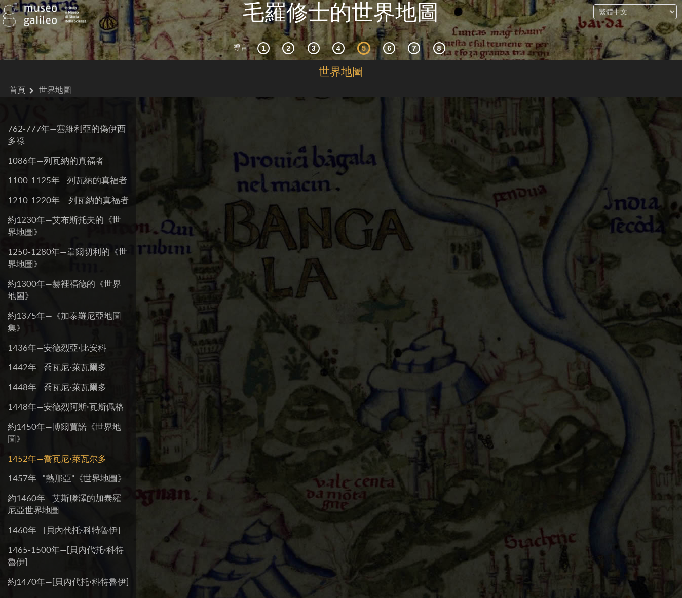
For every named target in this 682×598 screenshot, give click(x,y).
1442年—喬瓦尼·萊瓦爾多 (57, 367)
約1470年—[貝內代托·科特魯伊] (68, 581)
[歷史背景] (265, 48)
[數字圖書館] (440, 48)
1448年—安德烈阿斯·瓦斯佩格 (66, 407)
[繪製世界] (390, 48)
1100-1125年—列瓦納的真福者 (67, 180)
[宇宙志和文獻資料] (315, 48)
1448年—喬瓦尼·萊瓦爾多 (57, 387)
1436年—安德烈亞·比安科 (57, 347)
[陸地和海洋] (415, 48)
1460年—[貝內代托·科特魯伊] (64, 530)
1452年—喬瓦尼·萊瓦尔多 (57, 458)
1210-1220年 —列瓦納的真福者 (68, 200)
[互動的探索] (289, 48)
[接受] (340, 48)
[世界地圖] (365, 48)
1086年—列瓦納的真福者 (56, 160)
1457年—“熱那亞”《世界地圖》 (67, 478)
